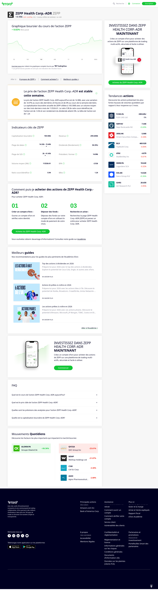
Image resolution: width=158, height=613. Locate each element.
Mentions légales (87, 565)
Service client (109, 534)
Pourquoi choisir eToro (89, 548)
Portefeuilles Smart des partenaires (138, 568)
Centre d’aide (110, 506)
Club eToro (133, 558)
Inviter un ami (134, 551)
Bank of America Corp (89, 523)
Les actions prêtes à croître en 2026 (57, 306)
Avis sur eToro (86, 552)
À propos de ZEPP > (27, 79)
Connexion (136, 3)
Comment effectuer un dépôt (114, 511)
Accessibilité (85, 562)
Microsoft (84, 516)
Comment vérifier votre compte (114, 529)
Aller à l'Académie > (90, 328)
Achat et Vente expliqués (139, 522)
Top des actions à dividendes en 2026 (58, 263)
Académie (81, 239)
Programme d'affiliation (139, 554)
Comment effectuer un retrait (114, 517)
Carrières (84, 555)
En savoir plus (47, 277)
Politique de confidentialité (110, 558)
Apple (82, 506)
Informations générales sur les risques (114, 570)
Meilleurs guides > (71, 79)
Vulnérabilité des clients (114, 537)
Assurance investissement (135, 562)
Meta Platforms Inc (88, 513)
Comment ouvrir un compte (112, 523)
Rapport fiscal (134, 525)
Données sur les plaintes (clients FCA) (114, 586)
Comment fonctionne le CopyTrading (139, 507)
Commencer (63, 368)
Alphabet (84, 509)
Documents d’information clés (112, 580)
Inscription (149, 3)
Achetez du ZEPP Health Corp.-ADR (127, 82)
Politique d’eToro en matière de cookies (112, 552)
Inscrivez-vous (16, 66)
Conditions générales (113, 575)
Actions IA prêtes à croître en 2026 (56, 285)
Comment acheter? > (49, 79)
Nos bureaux (85, 558)
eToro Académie (135, 528)
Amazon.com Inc (87, 519)
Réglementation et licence (112, 564)
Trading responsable (137, 512)
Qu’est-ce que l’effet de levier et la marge (138, 517)
